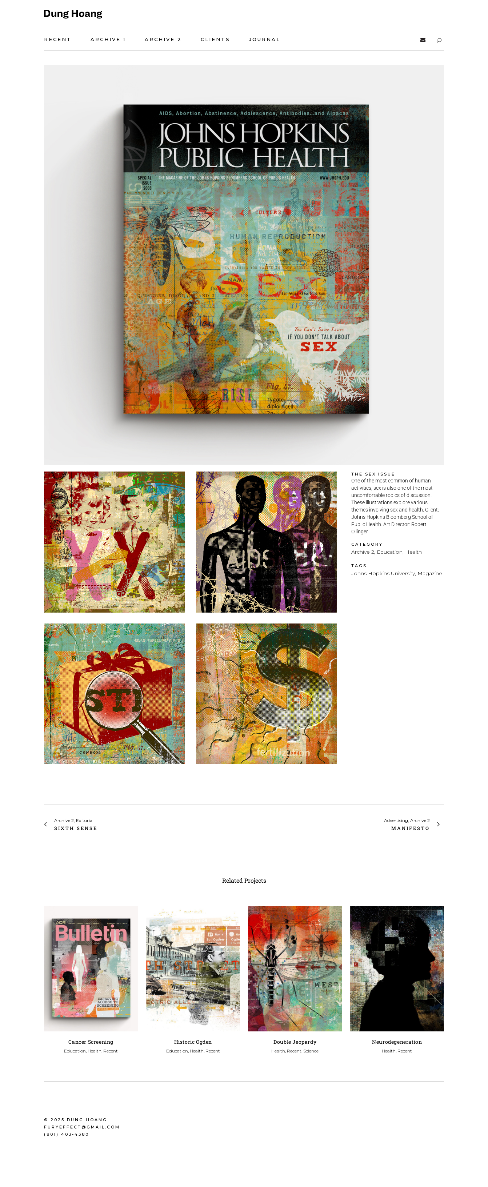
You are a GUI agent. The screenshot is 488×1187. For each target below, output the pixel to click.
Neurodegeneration (397, 1041)
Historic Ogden (193, 1041)
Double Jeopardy (294, 1041)
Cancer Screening (90, 1041)
